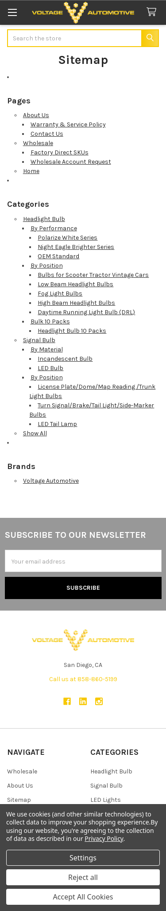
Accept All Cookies (83, 897)
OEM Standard (58, 256)
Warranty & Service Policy (68, 124)
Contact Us (47, 134)
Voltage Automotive (51, 481)
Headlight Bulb (44, 219)
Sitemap (19, 800)
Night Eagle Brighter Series (76, 247)
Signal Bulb (39, 340)
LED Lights (105, 800)
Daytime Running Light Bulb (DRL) (86, 312)
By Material (47, 349)
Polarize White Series (67, 237)
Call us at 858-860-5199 (83, 679)
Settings (83, 858)
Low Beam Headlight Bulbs (75, 284)
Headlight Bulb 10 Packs (72, 331)
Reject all (83, 877)
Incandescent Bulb (65, 359)
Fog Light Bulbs (60, 293)
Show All (35, 433)
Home (31, 171)
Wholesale (38, 143)
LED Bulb (50, 368)
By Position (47, 265)
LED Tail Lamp (57, 424)
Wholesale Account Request (71, 162)
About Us (36, 115)
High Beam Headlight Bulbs (76, 303)
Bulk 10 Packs (50, 321)
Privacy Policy (104, 838)
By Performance (54, 228)
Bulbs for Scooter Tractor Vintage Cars (93, 275)
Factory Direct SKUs (60, 152)
